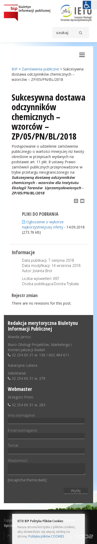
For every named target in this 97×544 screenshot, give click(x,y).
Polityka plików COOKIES (46, 536)
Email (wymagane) (46, 433)
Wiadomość (46, 467)
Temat (46, 448)
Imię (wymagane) (46, 418)
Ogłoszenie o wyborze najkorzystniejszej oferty (43, 224)
